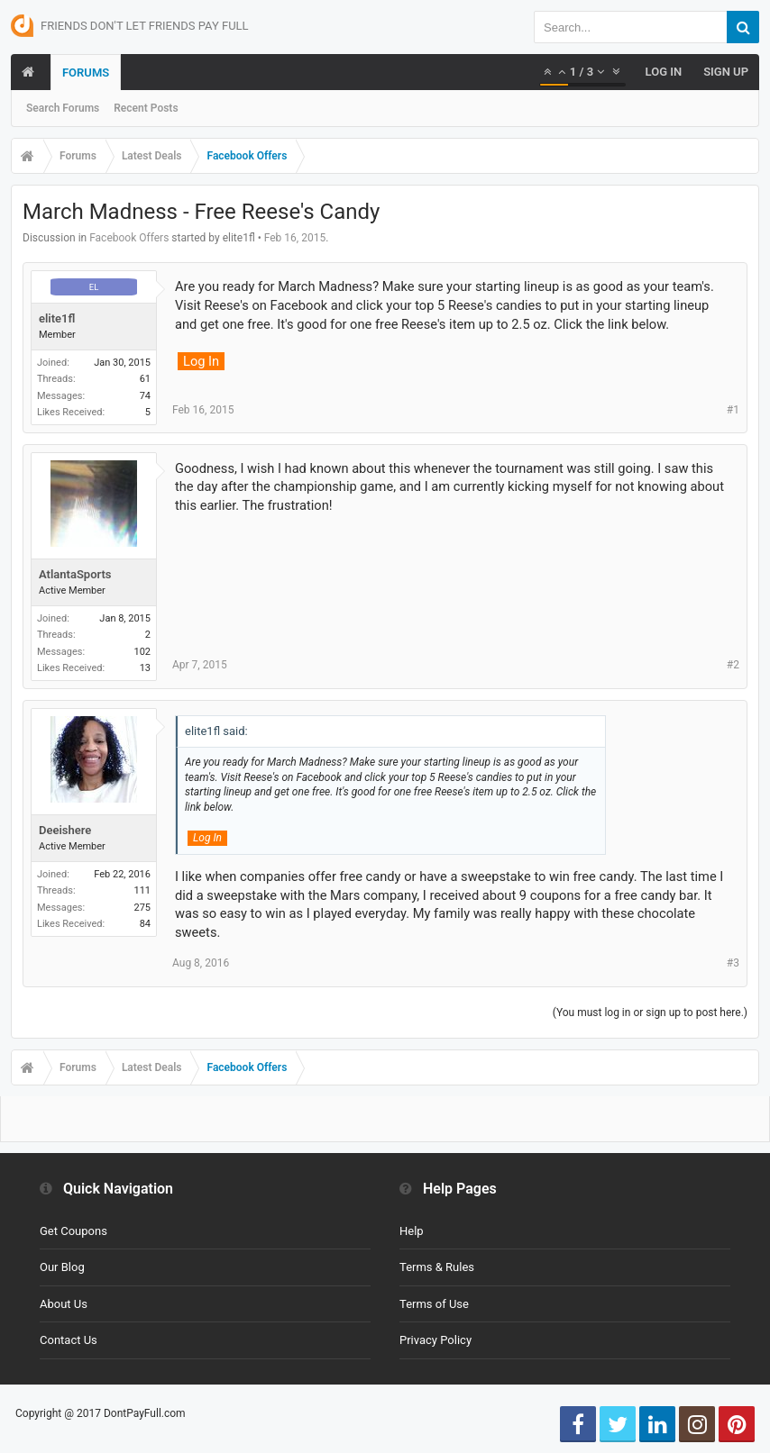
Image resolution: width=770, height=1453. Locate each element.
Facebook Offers (129, 238)
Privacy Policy (435, 1340)
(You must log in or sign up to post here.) (650, 1012)
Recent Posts (146, 108)
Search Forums (62, 108)
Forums (85, 72)
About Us (63, 1304)
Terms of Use (434, 1304)
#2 (733, 664)
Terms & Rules (436, 1267)
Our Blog (62, 1267)
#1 (733, 410)
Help (411, 1231)
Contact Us (68, 1340)
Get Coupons (73, 1231)
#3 (733, 963)
